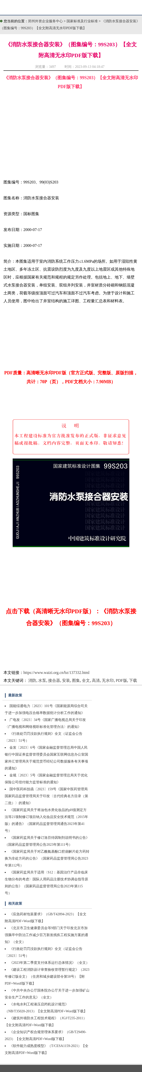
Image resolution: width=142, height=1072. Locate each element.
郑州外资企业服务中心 (45, 21)
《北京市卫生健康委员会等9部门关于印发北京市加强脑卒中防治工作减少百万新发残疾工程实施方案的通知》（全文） (46, 935)
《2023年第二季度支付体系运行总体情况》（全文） (49, 963)
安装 (66, 680)
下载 (133, 680)
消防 (32, 680)
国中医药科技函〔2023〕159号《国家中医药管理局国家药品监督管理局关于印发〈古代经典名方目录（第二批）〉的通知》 (46, 796)
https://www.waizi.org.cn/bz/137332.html (56, 672)
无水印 (108, 680)
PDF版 (121, 680)
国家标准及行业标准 (83, 21)
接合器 (54, 680)
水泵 (42, 680)
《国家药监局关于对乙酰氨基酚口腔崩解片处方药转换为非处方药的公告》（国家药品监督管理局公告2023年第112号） (47, 858)
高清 (96, 680)
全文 (86, 680)
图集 (76, 680)
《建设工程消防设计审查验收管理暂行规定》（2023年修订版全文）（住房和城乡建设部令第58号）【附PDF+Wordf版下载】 (47, 976)
